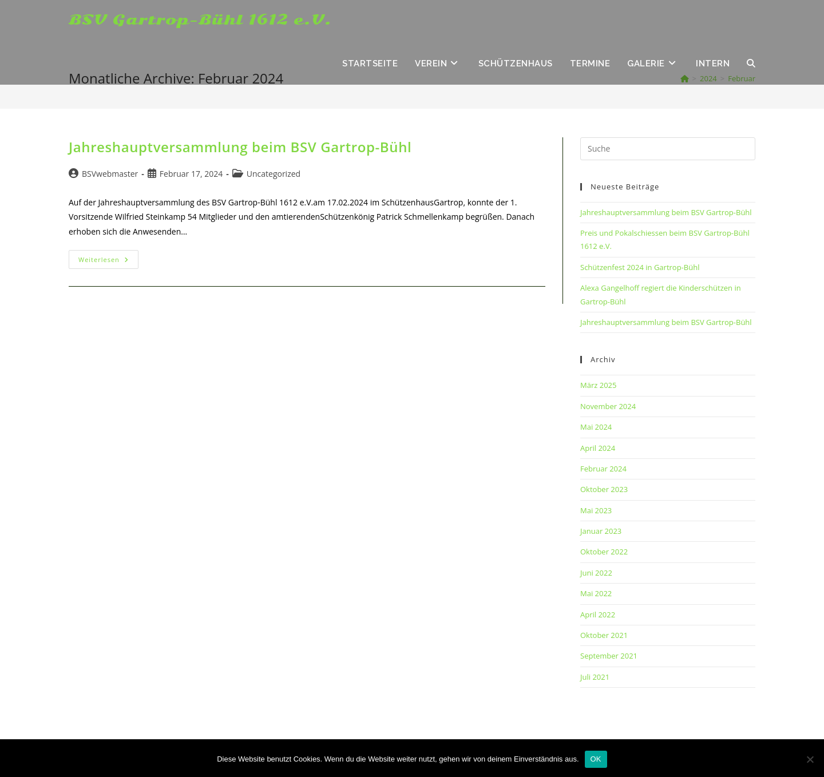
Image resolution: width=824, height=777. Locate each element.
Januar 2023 (600, 531)
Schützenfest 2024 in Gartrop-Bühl (639, 267)
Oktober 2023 (604, 489)
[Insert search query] (667, 148)
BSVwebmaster (110, 173)
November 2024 (608, 406)
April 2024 (597, 448)
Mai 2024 (596, 427)
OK (596, 759)
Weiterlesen (108, 261)
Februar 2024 (603, 468)
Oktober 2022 (604, 551)
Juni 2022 (596, 573)
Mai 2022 (596, 593)
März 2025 (598, 385)
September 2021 (608, 656)
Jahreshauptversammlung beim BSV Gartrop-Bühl (240, 146)
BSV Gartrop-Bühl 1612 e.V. (200, 20)
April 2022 (597, 614)
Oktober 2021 (604, 635)
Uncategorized (273, 173)
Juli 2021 (594, 677)
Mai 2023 (596, 510)
